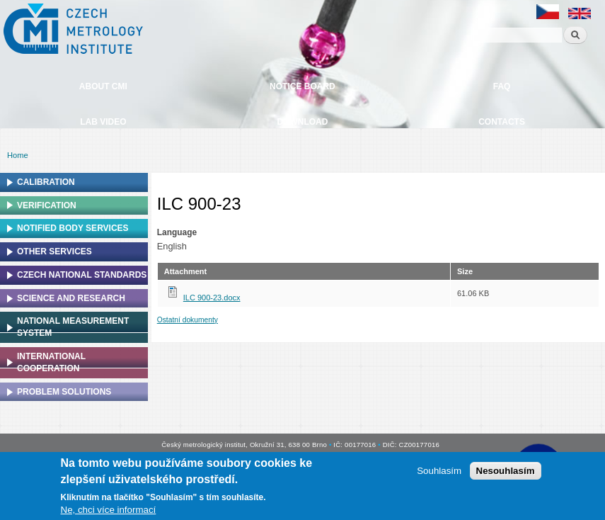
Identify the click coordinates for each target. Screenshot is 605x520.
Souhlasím (439, 470)
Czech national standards (81, 275)
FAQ (502, 86)
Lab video (103, 122)
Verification (46, 205)
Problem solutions (64, 392)
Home (17, 155)
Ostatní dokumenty (187, 320)
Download (302, 122)
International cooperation (51, 362)
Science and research (71, 298)
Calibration (46, 182)
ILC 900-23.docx (212, 297)
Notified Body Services (73, 228)
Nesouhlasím (505, 470)
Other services (54, 251)
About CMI (103, 86)
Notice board (302, 86)
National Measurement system (73, 327)
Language (177, 232)
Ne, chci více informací (108, 509)
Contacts (501, 122)
